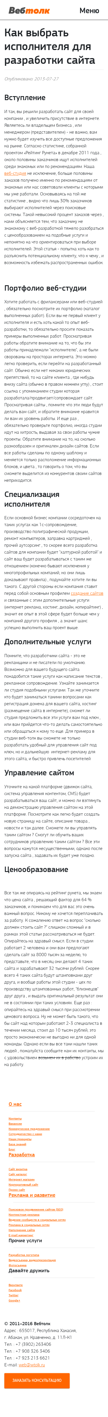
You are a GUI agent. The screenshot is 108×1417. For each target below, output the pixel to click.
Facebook (15, 1290)
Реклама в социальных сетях (29, 1225)
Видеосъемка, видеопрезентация (32, 1260)
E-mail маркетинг (21, 1235)
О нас (15, 1104)
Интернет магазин (22, 1179)
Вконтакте (16, 1285)
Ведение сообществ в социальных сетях (37, 1220)
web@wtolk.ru (32, 1365)
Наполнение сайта (22, 1230)
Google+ (14, 1300)
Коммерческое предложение (29, 1129)
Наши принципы (20, 1139)
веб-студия (15, 173)
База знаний (17, 1144)
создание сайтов (87, 593)
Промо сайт (17, 1190)
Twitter (13, 1295)
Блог (12, 1149)
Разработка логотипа (24, 1255)
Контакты (15, 1118)
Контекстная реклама (24, 1214)
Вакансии (15, 1123)
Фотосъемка (17, 1265)
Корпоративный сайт (23, 1184)
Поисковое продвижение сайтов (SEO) (36, 1209)
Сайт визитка (18, 1169)
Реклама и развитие (32, 1195)
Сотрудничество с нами (25, 1134)
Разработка (22, 1154)
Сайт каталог (18, 1174)
